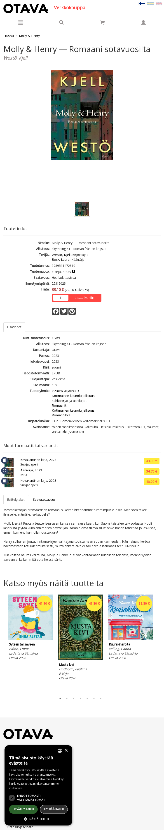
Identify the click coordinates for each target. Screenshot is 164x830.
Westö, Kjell (61, 254)
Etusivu (8, 36)
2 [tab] (67, 698)
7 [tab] (100, 698)
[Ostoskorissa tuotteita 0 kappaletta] (102, 23)
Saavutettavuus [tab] (44, 499)
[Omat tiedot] (143, 22)
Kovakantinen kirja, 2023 (38, 460)
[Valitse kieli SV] (150, 3)
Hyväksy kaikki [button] (23, 809)
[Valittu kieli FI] (142, 3)
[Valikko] (20, 22)
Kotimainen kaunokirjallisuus (73, 395)
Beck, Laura (61, 259)
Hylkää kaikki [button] (54, 809)
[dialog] (38, 785)
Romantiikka (61, 415)
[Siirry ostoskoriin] (102, 22)
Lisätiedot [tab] (14, 327)
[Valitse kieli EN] (159, 3)
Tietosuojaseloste (20, 827)
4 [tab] (80, 698)
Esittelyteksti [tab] (16, 499)
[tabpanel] (31, 628)
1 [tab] (60, 698)
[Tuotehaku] (61, 22)
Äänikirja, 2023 (31, 470)
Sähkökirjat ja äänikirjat (69, 400)
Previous (2, 643)
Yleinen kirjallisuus (65, 391)
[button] (38, 819)
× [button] (66, 750)
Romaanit (59, 405)
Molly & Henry (29, 36)
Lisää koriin (84, 297)
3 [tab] (73, 698)
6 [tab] (94, 698)
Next (158, 643)
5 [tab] (87, 698)
